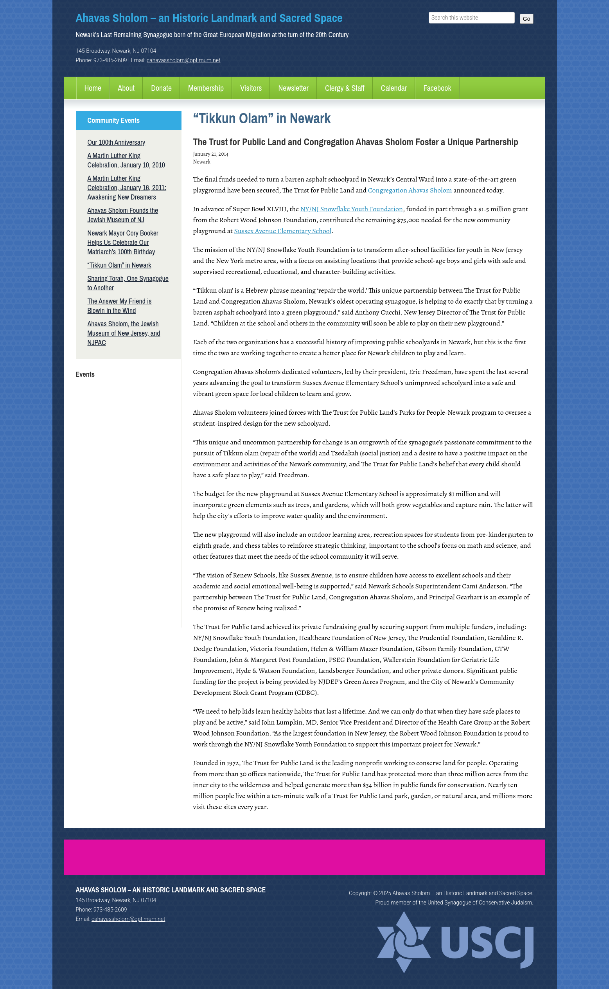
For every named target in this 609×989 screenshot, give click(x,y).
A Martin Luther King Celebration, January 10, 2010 (126, 160)
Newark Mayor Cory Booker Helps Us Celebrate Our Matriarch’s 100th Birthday (123, 242)
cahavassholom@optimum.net (183, 60)
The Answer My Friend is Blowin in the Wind (120, 305)
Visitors (251, 88)
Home (93, 88)
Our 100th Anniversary (117, 142)
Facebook (437, 88)
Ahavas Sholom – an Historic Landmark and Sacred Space (209, 17)
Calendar (394, 88)
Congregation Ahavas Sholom (410, 190)
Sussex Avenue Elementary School (283, 231)
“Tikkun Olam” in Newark (119, 265)
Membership (206, 88)
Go (526, 19)
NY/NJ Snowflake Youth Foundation (351, 209)
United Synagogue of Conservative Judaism (480, 902)
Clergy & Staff (345, 88)
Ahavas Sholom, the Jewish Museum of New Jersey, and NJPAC (124, 333)
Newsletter (293, 88)
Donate (161, 88)
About (126, 88)
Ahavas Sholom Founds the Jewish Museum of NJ (123, 215)
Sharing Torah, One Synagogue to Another (128, 283)
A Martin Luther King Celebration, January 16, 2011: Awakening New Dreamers (127, 187)
